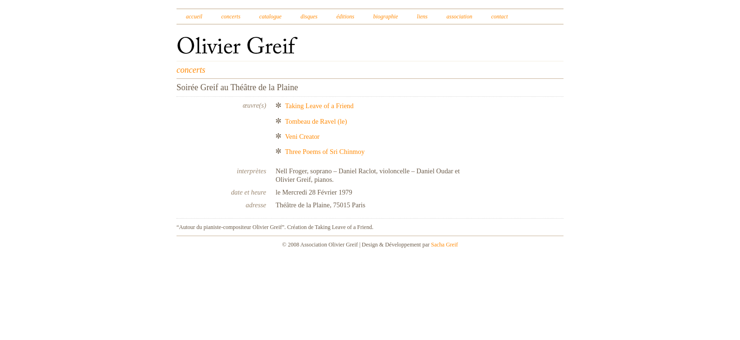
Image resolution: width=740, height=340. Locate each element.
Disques (309, 16)
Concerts (231, 16)
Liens (422, 16)
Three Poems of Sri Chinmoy (325, 151)
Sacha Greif (444, 244)
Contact (499, 16)
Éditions (345, 16)
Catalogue (270, 16)
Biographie (385, 16)
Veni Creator (302, 136)
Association (459, 16)
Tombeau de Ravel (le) (316, 121)
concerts (191, 70)
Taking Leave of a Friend (319, 106)
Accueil (194, 16)
